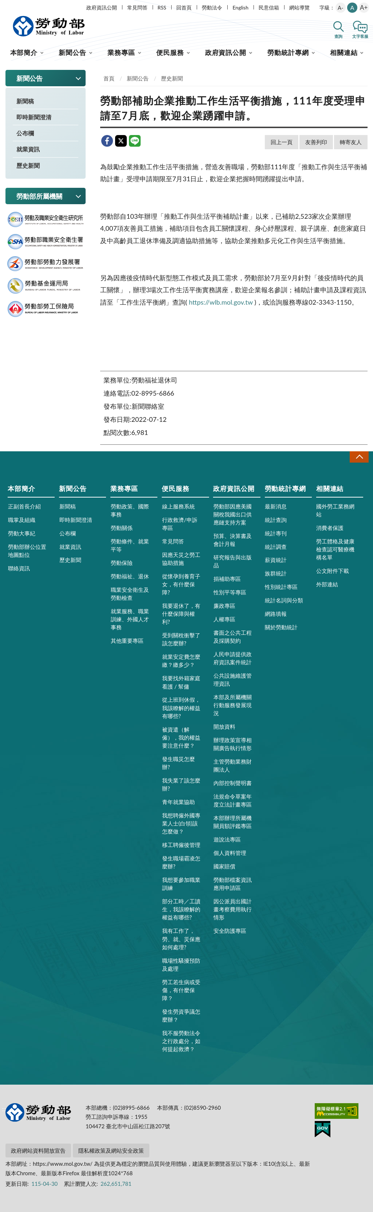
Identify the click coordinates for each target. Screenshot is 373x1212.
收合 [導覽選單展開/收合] (359, 457)
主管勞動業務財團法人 (232, 765)
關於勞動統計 (281, 627)
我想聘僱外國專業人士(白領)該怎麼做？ (181, 823)
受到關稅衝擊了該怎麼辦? (181, 639)
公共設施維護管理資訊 (232, 679)
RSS (162, 7)
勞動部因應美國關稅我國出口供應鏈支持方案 (232, 514)
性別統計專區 (281, 586)
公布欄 (25, 133)
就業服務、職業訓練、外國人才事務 (130, 619)
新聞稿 (25, 101)
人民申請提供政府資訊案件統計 (232, 658)
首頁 (108, 78)
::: (4, 6)
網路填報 (276, 613)
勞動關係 (122, 527)
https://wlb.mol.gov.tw (220, 302)
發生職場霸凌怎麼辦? (181, 862)
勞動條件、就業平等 (130, 545)
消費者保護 (329, 527)
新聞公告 (72, 52)
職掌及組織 (21, 519)
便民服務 (170, 52)
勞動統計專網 (288, 52)
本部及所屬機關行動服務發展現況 (232, 705)
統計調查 (276, 546)
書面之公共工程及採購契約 (232, 636)
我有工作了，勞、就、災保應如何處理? (181, 938)
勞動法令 (212, 7)
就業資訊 (28, 149)
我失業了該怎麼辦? (181, 784)
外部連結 (327, 584)
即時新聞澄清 (33, 117)
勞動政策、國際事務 (130, 510)
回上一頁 (281, 142)
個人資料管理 (229, 852)
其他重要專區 (127, 640)
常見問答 (137, 7)
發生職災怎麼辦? (178, 763)
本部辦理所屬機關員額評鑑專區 (232, 822)
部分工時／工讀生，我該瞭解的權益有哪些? (181, 909)
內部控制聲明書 (232, 783)
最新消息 (276, 506)
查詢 (338, 36)
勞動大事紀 (21, 533)
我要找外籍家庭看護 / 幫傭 (181, 682)
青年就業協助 (178, 802)
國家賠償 (224, 866)
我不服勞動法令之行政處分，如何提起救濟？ (181, 1041)
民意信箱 (269, 7)
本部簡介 (24, 52)
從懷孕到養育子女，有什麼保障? (181, 584)
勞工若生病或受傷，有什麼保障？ (181, 990)
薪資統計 (276, 560)
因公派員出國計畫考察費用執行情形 (232, 909)
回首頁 (184, 7)
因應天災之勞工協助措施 (181, 558)
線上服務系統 (178, 506)
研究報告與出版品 (232, 561)
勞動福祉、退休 (130, 576)
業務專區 (121, 52)
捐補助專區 (227, 578)
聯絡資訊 (19, 568)
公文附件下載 (332, 570)
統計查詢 (276, 519)
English (240, 7)
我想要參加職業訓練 (181, 883)
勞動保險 (122, 562)
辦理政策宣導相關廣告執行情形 (232, 744)
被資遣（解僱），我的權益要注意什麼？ (181, 737)
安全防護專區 (229, 930)
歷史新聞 (28, 165)
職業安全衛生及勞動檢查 (130, 593)
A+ (364, 7)
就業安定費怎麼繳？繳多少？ (181, 660)
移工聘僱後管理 (181, 844)
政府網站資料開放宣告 (38, 1150)
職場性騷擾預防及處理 (181, 964)
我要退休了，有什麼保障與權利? (181, 613)
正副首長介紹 (24, 506)
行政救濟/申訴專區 (179, 523)
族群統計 (276, 573)
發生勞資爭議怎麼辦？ (181, 1015)
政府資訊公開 (101, 7)
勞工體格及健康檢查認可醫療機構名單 (335, 549)
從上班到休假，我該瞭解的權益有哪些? (181, 707)
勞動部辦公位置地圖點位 (27, 550)
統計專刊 (276, 533)
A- (340, 7)
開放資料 (224, 726)
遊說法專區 (227, 839)
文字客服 (360, 36)
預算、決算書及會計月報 (232, 539)
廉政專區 (224, 605)
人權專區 (224, 619)
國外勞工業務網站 (335, 510)
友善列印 (316, 142)
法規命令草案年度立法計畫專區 (232, 800)
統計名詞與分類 (284, 600)
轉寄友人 (351, 142)
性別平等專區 (229, 592)
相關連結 (344, 52)
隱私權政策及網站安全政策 (111, 1150)
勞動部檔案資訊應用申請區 (232, 883)
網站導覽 (299, 7)
